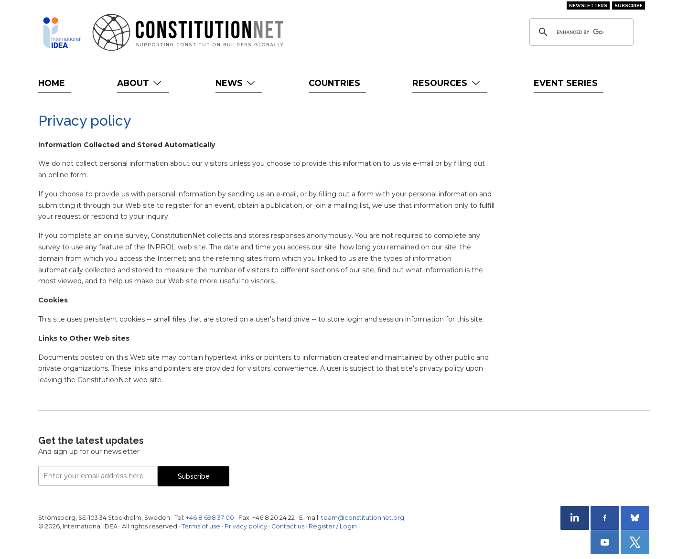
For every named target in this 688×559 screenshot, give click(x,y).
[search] (580, 32)
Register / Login (333, 526)
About (140, 83)
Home (51, 83)
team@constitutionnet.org (362, 517)
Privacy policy (246, 526)
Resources (447, 83)
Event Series (566, 83)
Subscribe (628, 5)
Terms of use (201, 526)
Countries (334, 83)
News (236, 83)
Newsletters (588, 5)
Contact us (287, 526)
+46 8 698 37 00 (210, 517)
